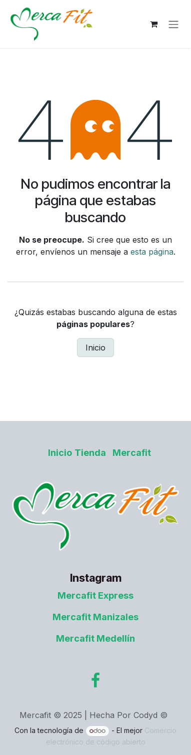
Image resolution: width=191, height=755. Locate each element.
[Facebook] (95, 681)
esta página (152, 252)
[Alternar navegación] (174, 23)
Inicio (96, 348)
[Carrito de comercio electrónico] (154, 24)
